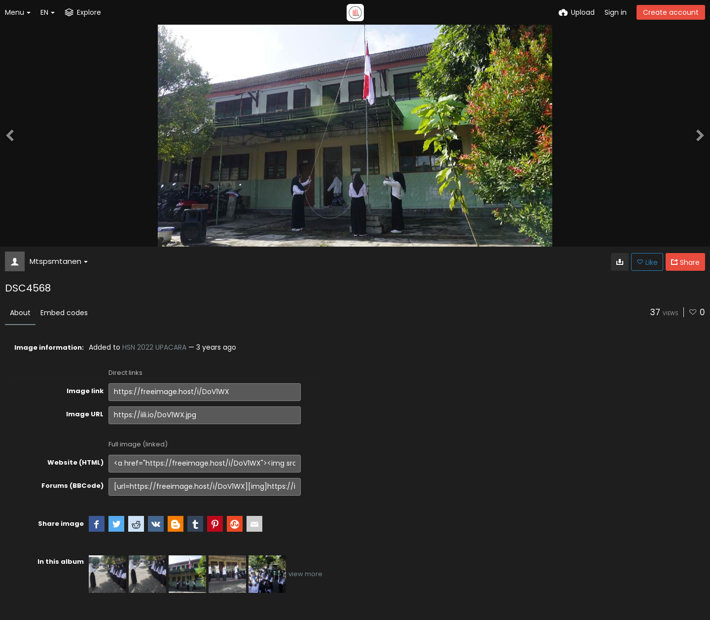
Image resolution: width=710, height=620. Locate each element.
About (20, 313)
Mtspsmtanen (59, 261)
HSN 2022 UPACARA (154, 347)
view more (305, 574)
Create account (671, 12)
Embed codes (64, 313)
